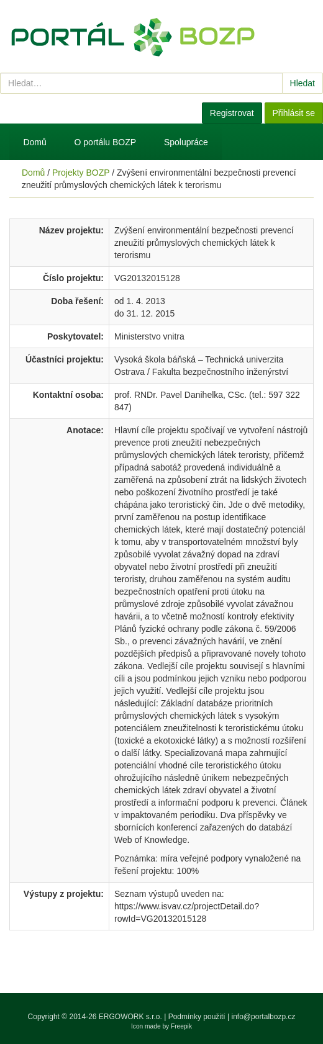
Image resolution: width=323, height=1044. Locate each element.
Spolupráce (186, 142)
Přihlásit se (294, 113)
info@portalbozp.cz (264, 1016)
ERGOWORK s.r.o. (131, 1016)
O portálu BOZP (106, 142)
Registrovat (232, 113)
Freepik (181, 1026)
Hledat (302, 83)
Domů (34, 142)
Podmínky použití (196, 1016)
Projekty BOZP (80, 173)
